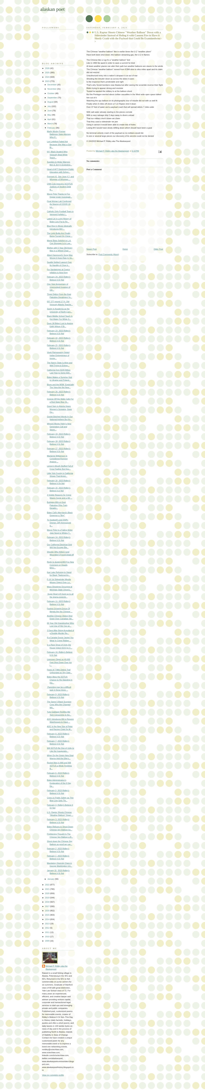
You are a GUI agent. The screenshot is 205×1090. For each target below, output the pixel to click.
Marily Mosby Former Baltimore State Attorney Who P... (59, 134)
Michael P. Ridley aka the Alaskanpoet (57, 967)
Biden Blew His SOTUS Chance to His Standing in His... (59, 680)
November (52, 89)
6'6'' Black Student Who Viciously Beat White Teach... (57, 155)
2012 (47, 928)
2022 (47, 885)
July (49, 106)
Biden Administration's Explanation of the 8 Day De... (59, 783)
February (51, 128)
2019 (47, 898)
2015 (47, 915)
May (49, 115)
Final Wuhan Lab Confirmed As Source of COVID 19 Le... (59, 204)
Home (125, 249)
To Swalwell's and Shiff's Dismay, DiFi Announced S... (59, 523)
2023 (47, 81)
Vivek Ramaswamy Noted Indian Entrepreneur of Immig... (58, 355)
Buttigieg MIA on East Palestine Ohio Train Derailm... (57, 505)
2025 (47, 72)
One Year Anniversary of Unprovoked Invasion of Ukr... (58, 287)
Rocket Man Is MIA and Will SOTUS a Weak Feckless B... (59, 766)
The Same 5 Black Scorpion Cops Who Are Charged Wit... (59, 705)
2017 (47, 906)
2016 (47, 911)
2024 (47, 77)
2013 (47, 924)
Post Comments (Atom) (108, 254)
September (52, 98)
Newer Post (92, 249)
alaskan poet (52, 9)
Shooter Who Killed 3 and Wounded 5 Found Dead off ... (60, 555)
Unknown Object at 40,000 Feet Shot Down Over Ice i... (59, 662)
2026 (47, 68)
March (50, 123)
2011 (47, 932)
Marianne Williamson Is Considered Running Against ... (57, 459)
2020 (47, 893)
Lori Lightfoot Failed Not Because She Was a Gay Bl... (59, 144)
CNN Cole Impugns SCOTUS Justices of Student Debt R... (60, 187)
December (52, 85)
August (50, 102)
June (49, 111)
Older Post (158, 249)
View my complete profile (53, 1075)
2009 (47, 941)
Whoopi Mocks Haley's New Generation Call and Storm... (59, 427)
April (49, 119)
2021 (47, 889)
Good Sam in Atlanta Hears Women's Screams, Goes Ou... (59, 409)
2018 (47, 902)
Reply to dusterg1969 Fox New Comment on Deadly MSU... (60, 565)
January (51, 879)
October (51, 93)
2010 (47, 937)
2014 (47, 919)
